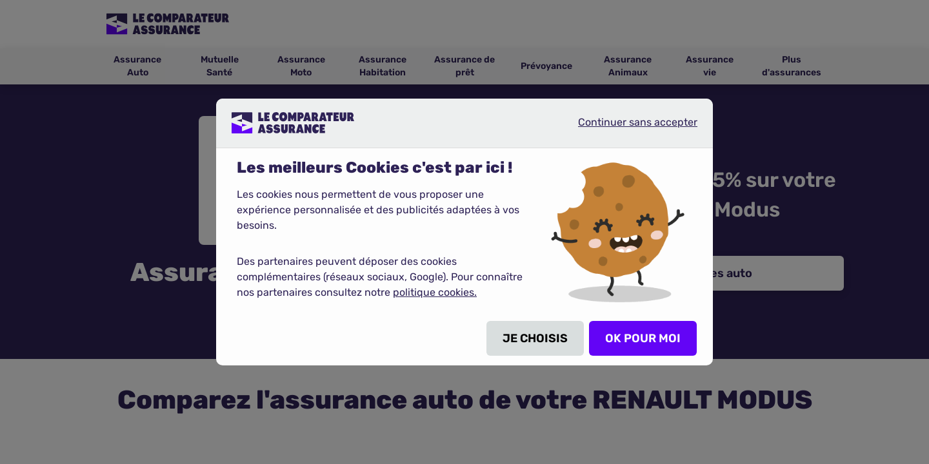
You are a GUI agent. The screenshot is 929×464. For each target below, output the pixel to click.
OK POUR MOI (643, 338)
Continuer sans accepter (627, 128)
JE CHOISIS (535, 338)
